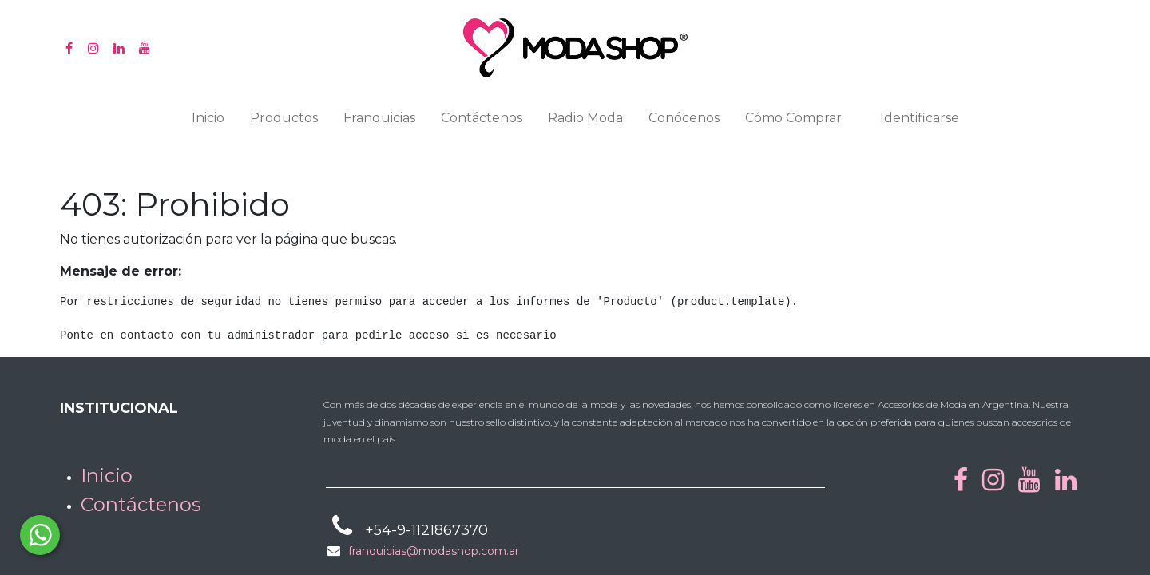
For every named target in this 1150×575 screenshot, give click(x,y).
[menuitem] (208, 121)
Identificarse (919, 117)
